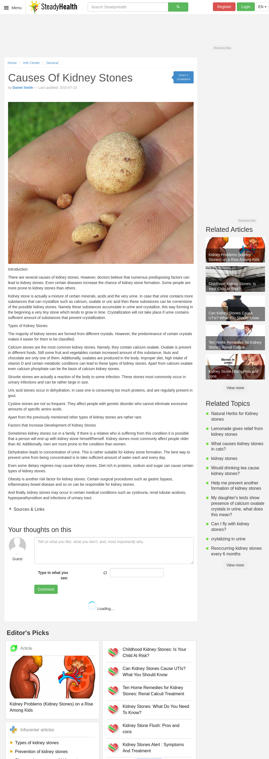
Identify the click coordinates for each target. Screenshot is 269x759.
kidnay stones (224, 458)
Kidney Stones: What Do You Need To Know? (156, 709)
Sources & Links (28, 509)
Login (245, 7)
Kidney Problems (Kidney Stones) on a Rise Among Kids (51, 707)
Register (224, 7)
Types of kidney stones (37, 742)
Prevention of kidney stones (41, 751)
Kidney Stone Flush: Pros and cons (151, 728)
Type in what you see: (53, 575)
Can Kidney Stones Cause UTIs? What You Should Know (154, 671)
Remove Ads (222, 47)
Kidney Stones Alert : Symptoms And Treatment (153, 747)
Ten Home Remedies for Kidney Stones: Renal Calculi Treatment (153, 690)
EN (262, 7)
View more (235, 388)
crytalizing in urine (228, 539)
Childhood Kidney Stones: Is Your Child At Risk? (154, 652)
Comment (46, 589)
